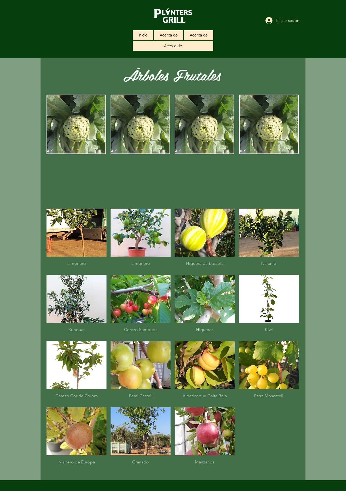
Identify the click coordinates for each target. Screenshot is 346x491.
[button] (76, 240)
